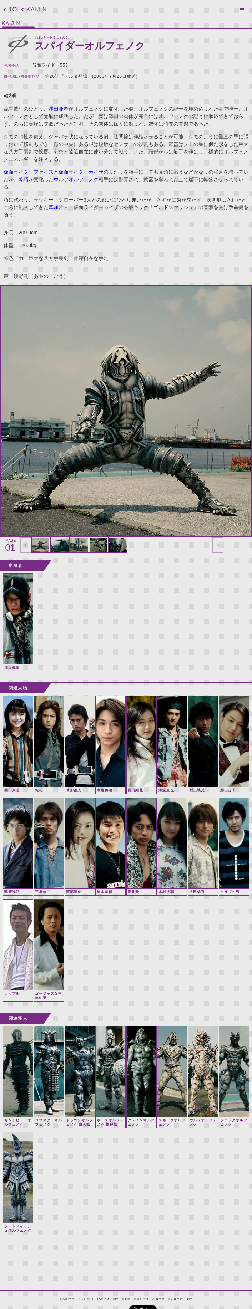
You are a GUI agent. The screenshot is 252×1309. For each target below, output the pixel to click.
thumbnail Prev (25, 545)
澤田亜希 (59, 109)
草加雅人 (59, 207)
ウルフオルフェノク (76, 179)
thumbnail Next (217, 545)
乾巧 (24, 179)
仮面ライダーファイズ (29, 172)
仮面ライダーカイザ (81, 172)
